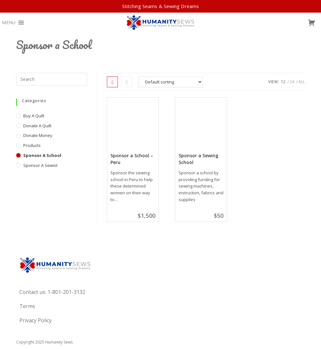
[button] (9, 22)
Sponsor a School (42, 155)
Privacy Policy (35, 320)
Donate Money (37, 135)
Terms (27, 306)
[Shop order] (171, 81)
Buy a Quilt (33, 116)
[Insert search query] (51, 79)
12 (283, 81)
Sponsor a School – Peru (131, 158)
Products (32, 145)
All (301, 81)
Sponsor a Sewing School (198, 158)
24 (292, 81)
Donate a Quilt (37, 126)
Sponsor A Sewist (40, 165)
